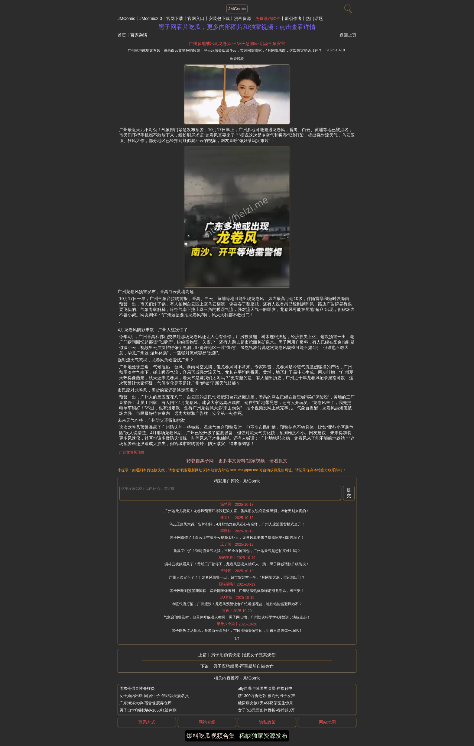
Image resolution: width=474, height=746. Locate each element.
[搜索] (347, 8)
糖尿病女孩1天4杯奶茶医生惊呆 (265, 703)
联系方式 (146, 722)
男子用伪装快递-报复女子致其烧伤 (243, 654)
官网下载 (174, 18)
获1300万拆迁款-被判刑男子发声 (266, 695)
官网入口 (195, 18)
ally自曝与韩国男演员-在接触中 (265, 688)
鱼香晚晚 (237, 59)
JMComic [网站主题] (237, 8)
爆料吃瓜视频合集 (211, 735)
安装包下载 (219, 18)
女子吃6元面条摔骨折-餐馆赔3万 (266, 710)
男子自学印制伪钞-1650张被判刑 (148, 710)
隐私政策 (267, 722)
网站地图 (327, 722)
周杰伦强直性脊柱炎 (137, 688)
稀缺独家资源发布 (263, 735)
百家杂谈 (138, 35)
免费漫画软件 (268, 18)
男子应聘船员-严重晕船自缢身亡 (243, 666)
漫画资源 (242, 18)
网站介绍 (207, 722)
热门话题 (314, 18)
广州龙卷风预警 (131, 452)
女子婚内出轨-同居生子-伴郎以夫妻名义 (154, 695)
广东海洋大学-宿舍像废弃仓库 (145, 703)
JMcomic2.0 (150, 18)
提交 (349, 493)
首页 (122, 35)
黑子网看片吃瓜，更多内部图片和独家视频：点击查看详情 (237, 27)
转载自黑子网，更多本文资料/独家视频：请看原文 (237, 460)
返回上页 (347, 35)
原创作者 (293, 18)
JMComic (126, 18)
